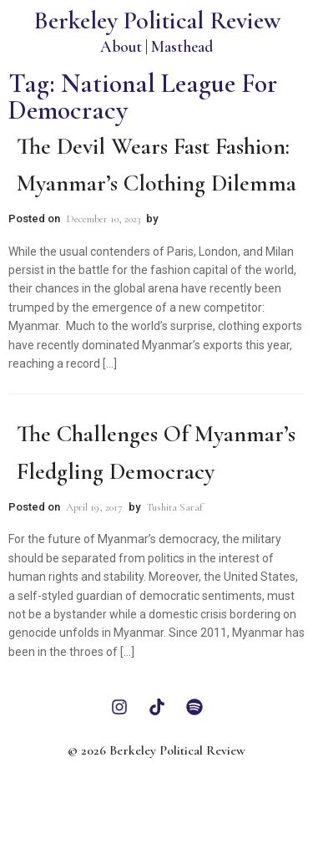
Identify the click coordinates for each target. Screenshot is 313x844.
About (121, 46)
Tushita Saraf (174, 507)
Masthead (182, 46)
